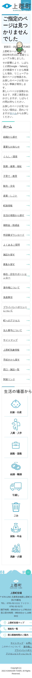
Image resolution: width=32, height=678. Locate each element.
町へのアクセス (11, 320)
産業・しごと (10, 195)
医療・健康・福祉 (12, 166)
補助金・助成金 (11, 225)
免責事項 (7, 297)
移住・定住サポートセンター (15, 276)
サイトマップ (10, 340)
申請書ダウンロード (13, 235)
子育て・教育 (10, 176)
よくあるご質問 (11, 244)
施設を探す (9, 254)
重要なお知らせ (11, 146)
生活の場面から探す (13, 215)
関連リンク (9, 379)
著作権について (11, 287)
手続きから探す (11, 359)
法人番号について (12, 330)
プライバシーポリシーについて (15, 309)
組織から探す (10, 137)
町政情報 (7, 205)
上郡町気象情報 (11, 350)
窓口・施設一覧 (11, 369)
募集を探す (9, 264)
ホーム (13, 113)
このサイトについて (11, 646)
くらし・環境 (10, 156)
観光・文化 (9, 186)
